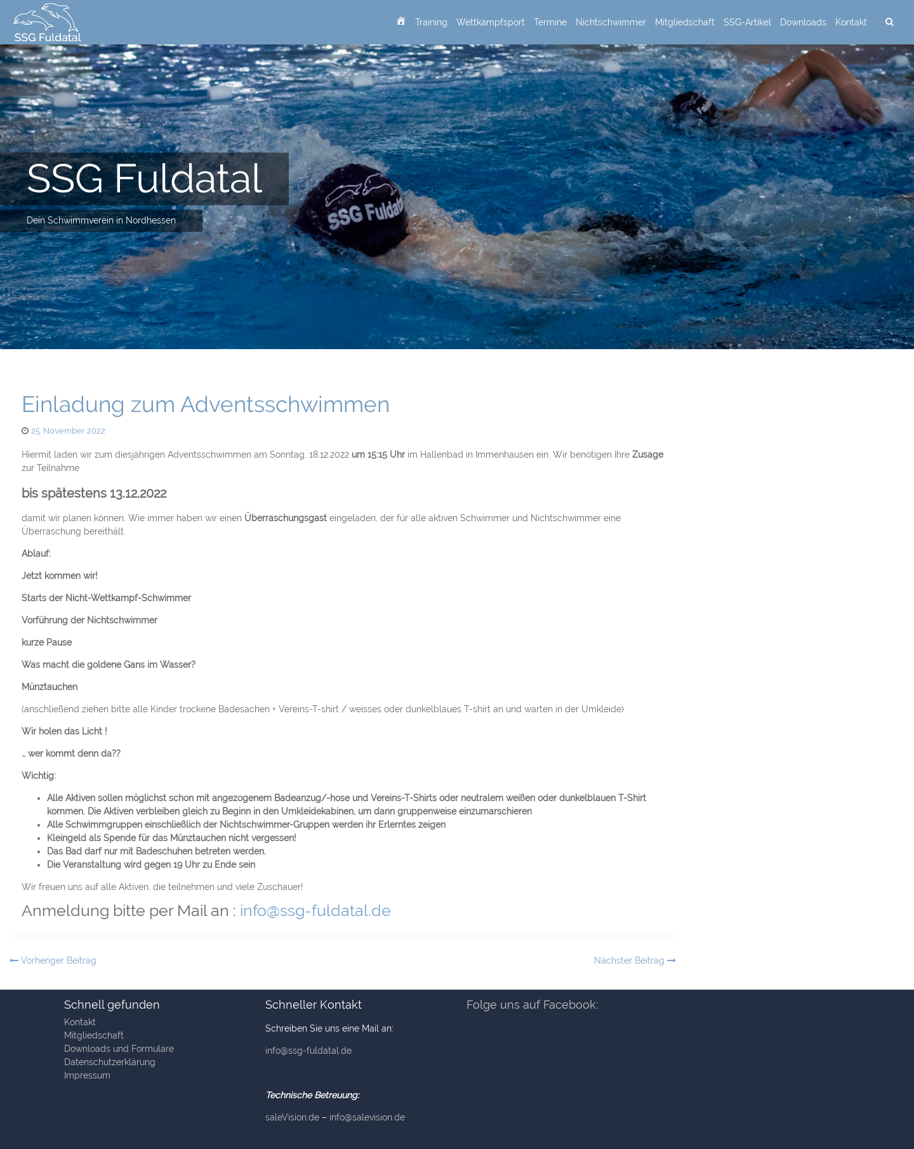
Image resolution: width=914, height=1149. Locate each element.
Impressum (87, 1075)
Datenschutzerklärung (110, 1062)
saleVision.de (292, 1117)
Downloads (803, 22)
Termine (550, 22)
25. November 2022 (68, 430)
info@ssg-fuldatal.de (315, 910)
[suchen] (889, 22)
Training (431, 22)
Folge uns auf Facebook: (532, 1004)
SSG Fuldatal (144, 178)
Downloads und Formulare (119, 1049)
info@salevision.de (367, 1117)
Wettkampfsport (490, 22)
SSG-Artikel (747, 22)
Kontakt (851, 22)
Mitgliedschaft (685, 22)
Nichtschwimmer (611, 22)
